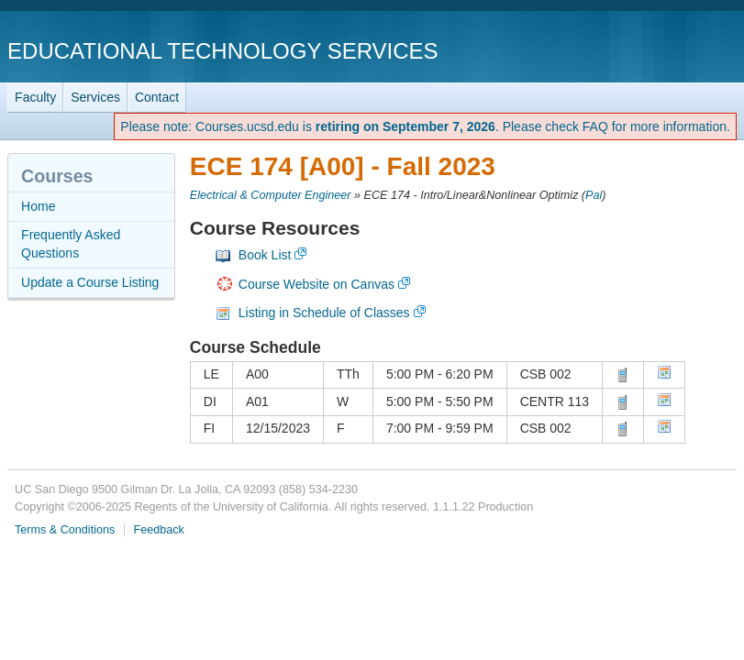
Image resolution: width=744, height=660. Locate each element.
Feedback (158, 529)
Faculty (35, 97)
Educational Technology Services (222, 50)
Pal (593, 195)
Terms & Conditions (65, 529)
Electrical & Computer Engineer (270, 195)
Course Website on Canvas (316, 284)
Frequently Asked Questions (70, 243)
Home (38, 206)
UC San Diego (632, 50)
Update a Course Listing (90, 282)
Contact (157, 97)
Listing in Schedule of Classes (324, 312)
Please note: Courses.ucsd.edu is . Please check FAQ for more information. (425, 126)
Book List (265, 255)
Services (95, 97)
